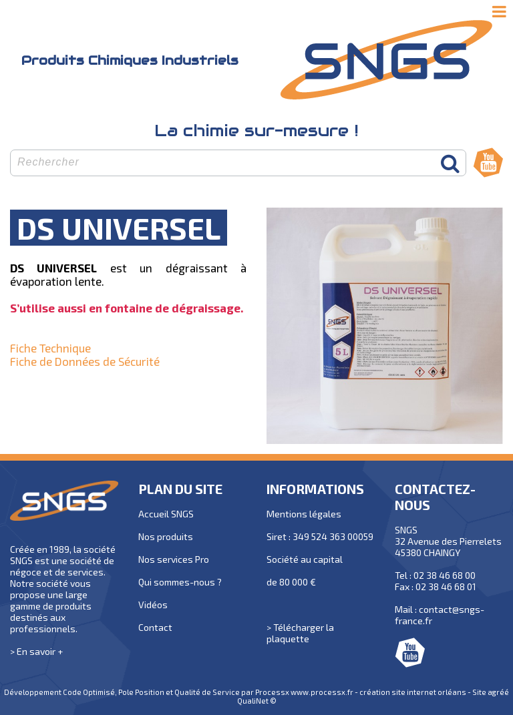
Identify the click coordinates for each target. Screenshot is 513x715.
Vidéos (153, 604)
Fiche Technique (50, 347)
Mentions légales (304, 513)
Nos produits (165, 536)
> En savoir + (36, 651)
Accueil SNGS (166, 513)
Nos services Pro (173, 559)
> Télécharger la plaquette (300, 633)
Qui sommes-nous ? (180, 581)
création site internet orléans (412, 692)
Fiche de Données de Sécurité (85, 361)
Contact (155, 627)
